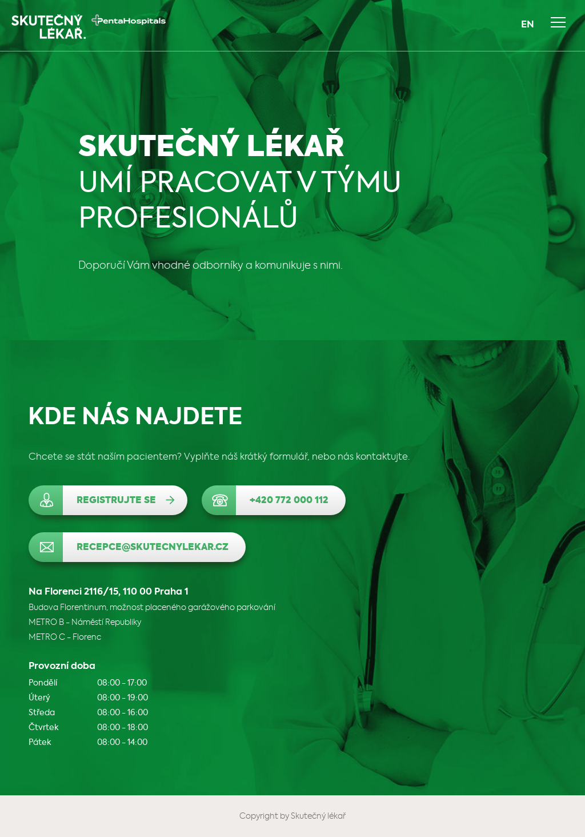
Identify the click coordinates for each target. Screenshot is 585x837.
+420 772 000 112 (289, 500)
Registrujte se (116, 500)
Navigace (558, 22)
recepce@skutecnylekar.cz (153, 547)
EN (527, 25)
